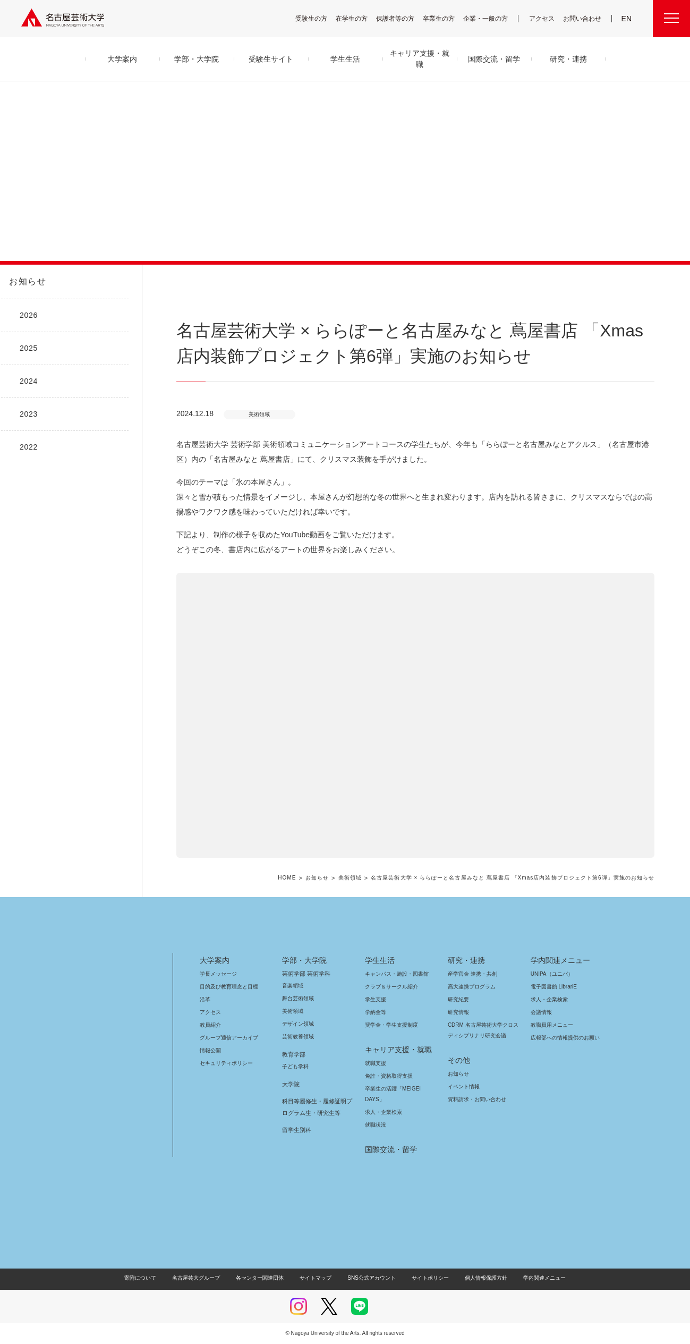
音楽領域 (292, 986)
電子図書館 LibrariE (554, 987)
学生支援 (375, 999)
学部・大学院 (302, 960)
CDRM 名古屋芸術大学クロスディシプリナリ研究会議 (483, 1030)
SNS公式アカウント (370, 1278)
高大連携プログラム (470, 987)
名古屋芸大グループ (203, 1278)
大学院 (291, 1084)
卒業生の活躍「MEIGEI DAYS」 (399, 1089)
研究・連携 (464, 960)
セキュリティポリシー (223, 1063)
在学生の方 (358, 18)
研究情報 (458, 1012)
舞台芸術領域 (298, 998)
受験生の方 (318, 18)
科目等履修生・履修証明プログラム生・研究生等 (315, 1107)
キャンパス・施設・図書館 (392, 974)
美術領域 (360, 878)
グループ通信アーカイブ (227, 1038)
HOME (298, 878)
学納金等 (375, 1012)
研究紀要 (458, 999)
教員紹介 (210, 1025)
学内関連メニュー (559, 960)
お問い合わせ (583, 18)
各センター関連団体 (265, 1278)
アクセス (544, 18)
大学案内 (214, 960)
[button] (415, 715)
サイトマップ (318, 1278)
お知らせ (26, 281)
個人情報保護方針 (478, 1278)
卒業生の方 (446, 18)
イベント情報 (463, 1087)
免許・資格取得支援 (387, 1076)
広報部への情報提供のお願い (565, 1038)
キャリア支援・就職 (394, 1049)
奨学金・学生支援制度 (390, 1025)
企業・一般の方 (491, 18)
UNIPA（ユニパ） (548, 974)
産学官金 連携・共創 (471, 974)
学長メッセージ (217, 974)
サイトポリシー (424, 1278)
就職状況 (375, 1125)
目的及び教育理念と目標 (229, 987)
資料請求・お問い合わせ (475, 1099)
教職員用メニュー (551, 1025)
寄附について (149, 1278)
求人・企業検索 (382, 1112)
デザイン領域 (297, 1024)
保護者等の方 (402, 18)
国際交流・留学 (389, 1149)
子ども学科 (295, 1066)
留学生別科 (296, 1130)
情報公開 (210, 1050)
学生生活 (380, 960)
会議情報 (541, 1012)
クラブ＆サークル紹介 (389, 987)
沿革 (205, 999)
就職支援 (375, 1063)
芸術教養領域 (298, 1037)
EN (627, 18)
